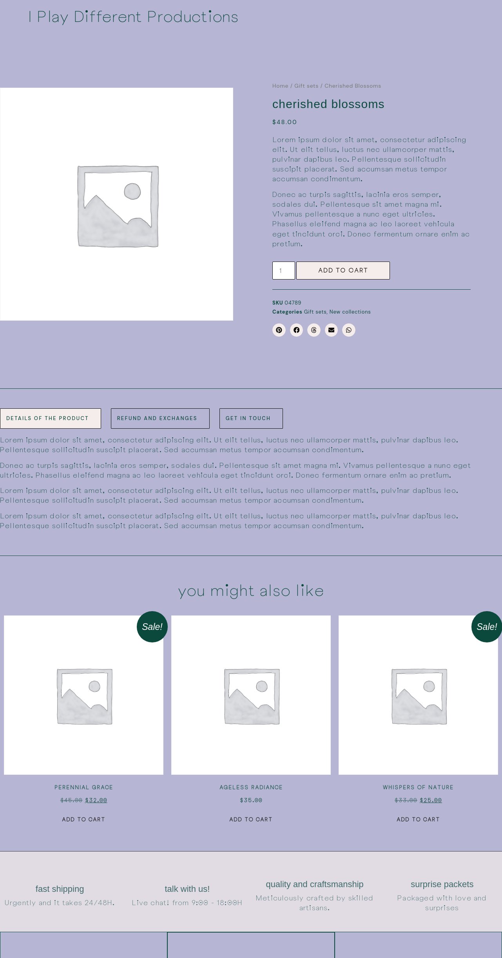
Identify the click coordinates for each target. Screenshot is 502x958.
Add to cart (345, 270)
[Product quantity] (285, 270)
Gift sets (306, 85)
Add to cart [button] (83, 818)
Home (280, 85)
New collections (350, 311)
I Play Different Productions (133, 15)
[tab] (50, 418)
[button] (279, 329)
